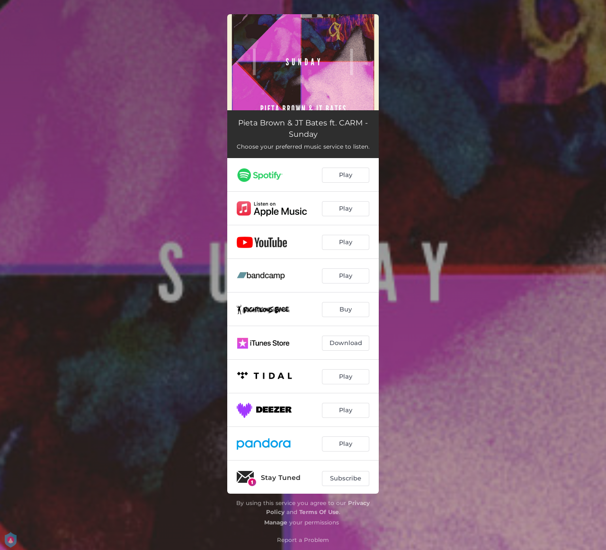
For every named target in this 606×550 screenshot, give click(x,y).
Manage (275, 522)
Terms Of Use (319, 511)
